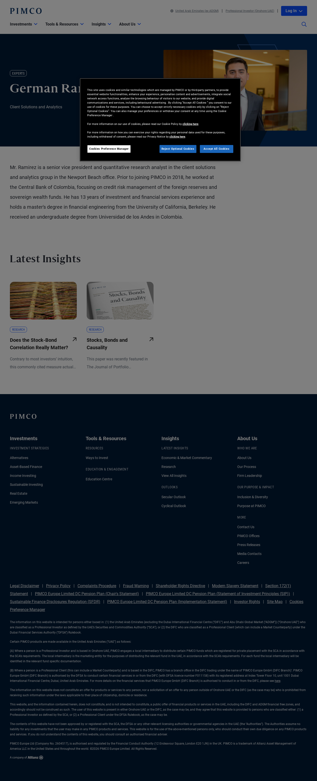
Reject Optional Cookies (177, 148)
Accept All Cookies (216, 148)
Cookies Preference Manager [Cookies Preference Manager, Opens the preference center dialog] (109, 148)
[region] (160, 119)
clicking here (190, 124)
